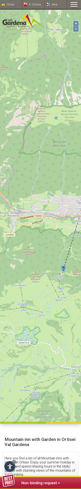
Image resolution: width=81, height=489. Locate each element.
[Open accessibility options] (9, 466)
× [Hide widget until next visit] (14, 461)
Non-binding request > (31, 482)
